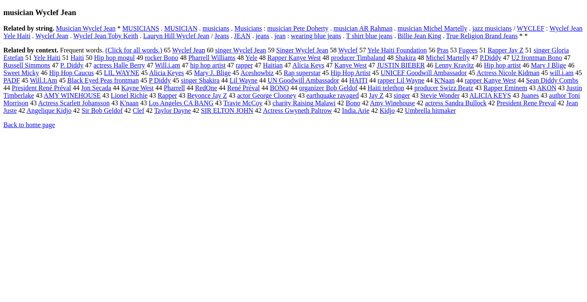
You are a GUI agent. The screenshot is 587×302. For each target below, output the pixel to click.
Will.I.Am (43, 80)
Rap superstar (302, 72)
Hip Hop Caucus (71, 72)
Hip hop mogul (114, 57)
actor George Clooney (266, 95)
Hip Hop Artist (350, 72)
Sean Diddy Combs (552, 80)
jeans (263, 35)
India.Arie (355, 110)
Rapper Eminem (505, 87)
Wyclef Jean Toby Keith (105, 35)
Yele (251, 57)
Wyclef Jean (51, 35)
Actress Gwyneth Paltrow (297, 110)
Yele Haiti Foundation (397, 50)
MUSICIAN (180, 28)
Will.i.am (167, 65)
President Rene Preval (526, 103)
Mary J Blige (548, 65)
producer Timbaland (358, 57)
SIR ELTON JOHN (227, 110)
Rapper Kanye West (294, 57)
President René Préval (41, 87)
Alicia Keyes (166, 72)
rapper (244, 65)
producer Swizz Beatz (443, 87)
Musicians (248, 28)
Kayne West (137, 87)
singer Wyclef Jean (240, 50)
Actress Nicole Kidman (508, 72)
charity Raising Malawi (304, 103)
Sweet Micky (21, 72)
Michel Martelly (447, 57)
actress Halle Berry (119, 65)
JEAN (242, 35)
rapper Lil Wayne (400, 80)
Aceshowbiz (257, 72)
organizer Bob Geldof (328, 87)
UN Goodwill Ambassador (303, 80)
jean (280, 35)
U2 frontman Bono (536, 57)
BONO (279, 87)
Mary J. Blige (212, 72)
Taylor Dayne (172, 110)
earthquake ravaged (333, 95)
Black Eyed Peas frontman (103, 80)
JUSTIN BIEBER (401, 65)
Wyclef (348, 50)
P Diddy (159, 80)
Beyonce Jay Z (207, 95)
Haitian (273, 65)
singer (402, 95)
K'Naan (445, 80)
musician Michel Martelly (432, 28)
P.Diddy (490, 57)
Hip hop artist (502, 65)
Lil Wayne (243, 80)
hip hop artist (207, 65)
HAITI (358, 80)
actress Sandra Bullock (456, 103)
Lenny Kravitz (454, 65)
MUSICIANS (140, 28)
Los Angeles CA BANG (181, 103)
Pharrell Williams (211, 57)
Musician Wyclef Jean (85, 28)
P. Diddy (72, 65)
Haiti (77, 57)
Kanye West (350, 65)
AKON (546, 87)
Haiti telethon (385, 87)
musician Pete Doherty (298, 28)
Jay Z (376, 95)
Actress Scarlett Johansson (74, 103)
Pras (443, 50)
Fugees (468, 50)
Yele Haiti (46, 57)
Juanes (530, 95)
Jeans (222, 35)
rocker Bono (161, 57)
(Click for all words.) (133, 50)
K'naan (129, 103)
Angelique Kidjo (48, 110)
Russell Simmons (26, 65)
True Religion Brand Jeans (482, 35)
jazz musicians (492, 28)
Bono (353, 103)
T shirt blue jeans (369, 35)
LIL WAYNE (121, 72)
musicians (215, 28)
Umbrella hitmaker (430, 110)
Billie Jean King (419, 35)
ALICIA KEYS (490, 95)
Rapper (167, 95)
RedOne (206, 87)
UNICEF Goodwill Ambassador (423, 72)
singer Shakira (200, 80)
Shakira (405, 57)
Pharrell (174, 87)
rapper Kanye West (490, 80)
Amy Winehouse (392, 103)
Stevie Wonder (440, 95)
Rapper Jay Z (505, 50)
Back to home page (29, 124)
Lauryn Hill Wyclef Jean (176, 35)
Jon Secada (96, 87)
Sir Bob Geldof (102, 110)
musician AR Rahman (362, 28)
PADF (11, 80)
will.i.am (562, 72)
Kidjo (387, 110)
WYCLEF (531, 28)
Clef (138, 110)
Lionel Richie (129, 95)
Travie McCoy (242, 103)
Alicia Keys (308, 65)
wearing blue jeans (316, 35)
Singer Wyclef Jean (302, 50)
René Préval (243, 87)
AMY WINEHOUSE (72, 95)
